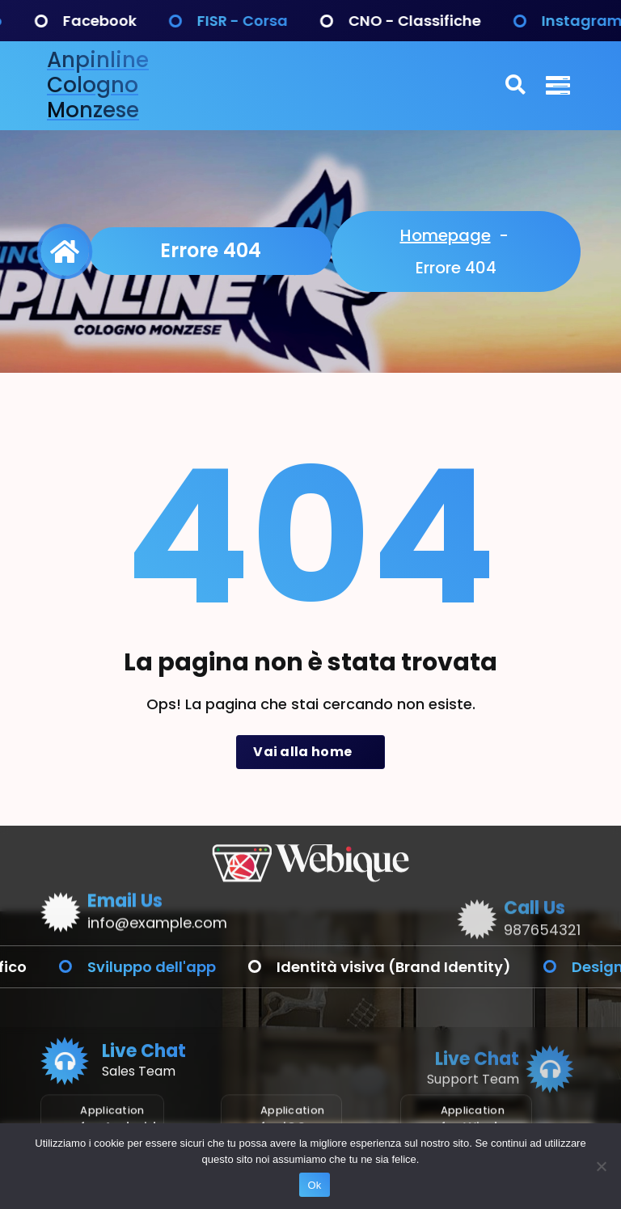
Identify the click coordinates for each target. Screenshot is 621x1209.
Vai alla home (310, 751)
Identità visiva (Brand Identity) (467, 967)
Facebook (173, 21)
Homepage (445, 235)
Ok (314, 1185)
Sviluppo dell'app (225, 967)
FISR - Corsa (316, 21)
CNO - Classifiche (488, 21)
